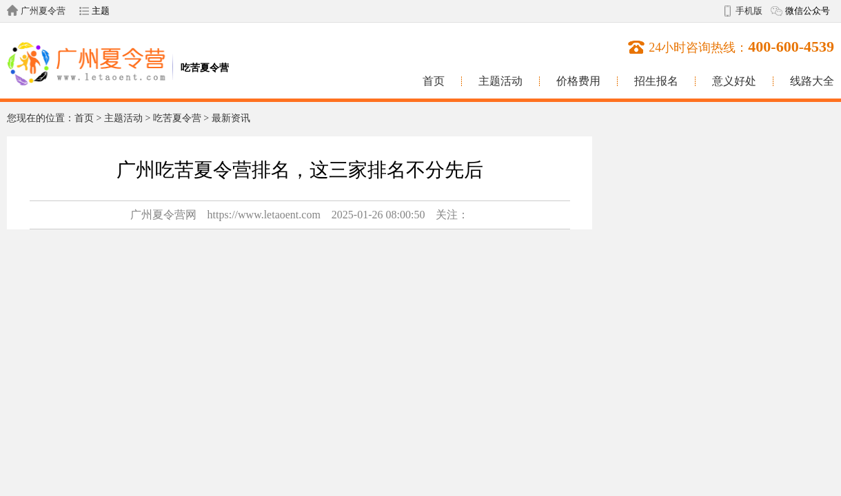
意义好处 (734, 81)
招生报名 (656, 81)
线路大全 (812, 81)
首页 (434, 81)
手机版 (749, 11)
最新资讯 (231, 118)
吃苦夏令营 (177, 118)
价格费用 (578, 81)
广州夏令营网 (163, 214)
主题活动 (500, 81)
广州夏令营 (43, 11)
